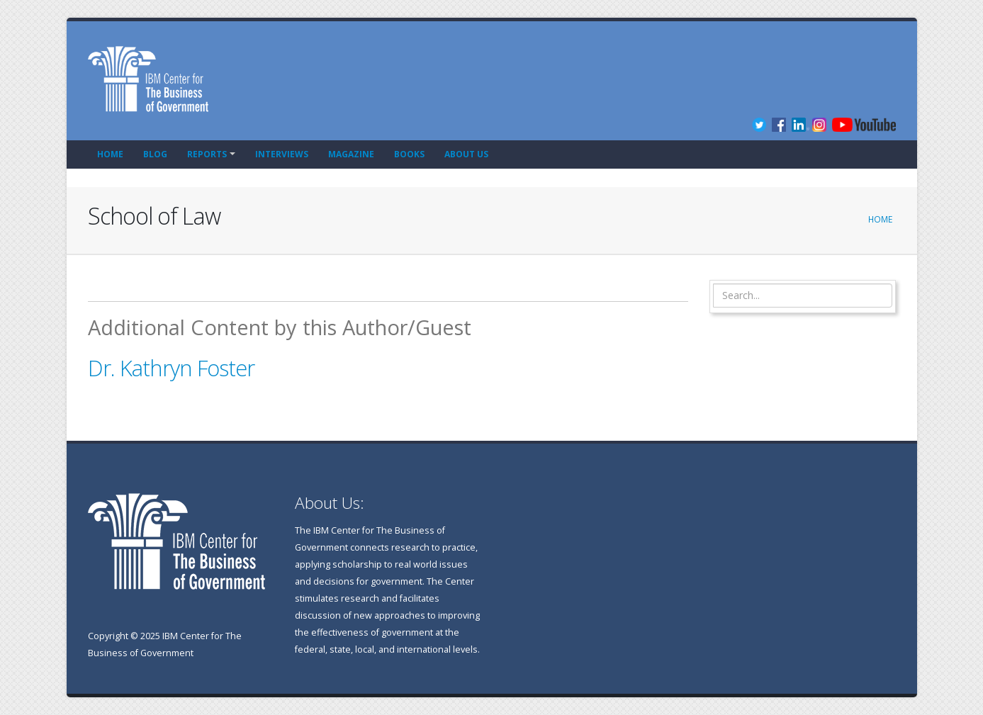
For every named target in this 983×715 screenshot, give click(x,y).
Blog (155, 154)
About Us (466, 154)
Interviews (281, 154)
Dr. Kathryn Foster (171, 368)
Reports (207, 154)
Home (110, 154)
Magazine (351, 154)
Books (409, 154)
